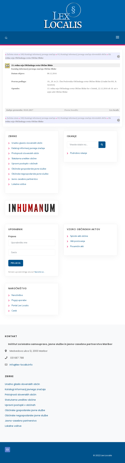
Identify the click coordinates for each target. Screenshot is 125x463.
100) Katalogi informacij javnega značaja (37, 54)
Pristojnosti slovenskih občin (25, 153)
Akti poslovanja (77, 241)
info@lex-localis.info (21, 364)
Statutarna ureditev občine (24, 158)
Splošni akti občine (79, 236)
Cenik (14, 310)
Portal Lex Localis (20, 305)
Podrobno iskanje (78, 153)
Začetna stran (12, 54)
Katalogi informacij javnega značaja (28, 148)
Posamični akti (77, 246)
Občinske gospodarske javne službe (29, 168)
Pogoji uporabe (19, 300)
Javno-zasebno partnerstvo (25, 179)
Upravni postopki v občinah (25, 163)
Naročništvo (17, 295)
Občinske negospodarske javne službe (30, 173)
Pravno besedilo (71, 110)
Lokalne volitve (19, 184)
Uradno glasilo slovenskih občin (27, 143)
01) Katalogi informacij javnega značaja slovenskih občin (81, 54)
